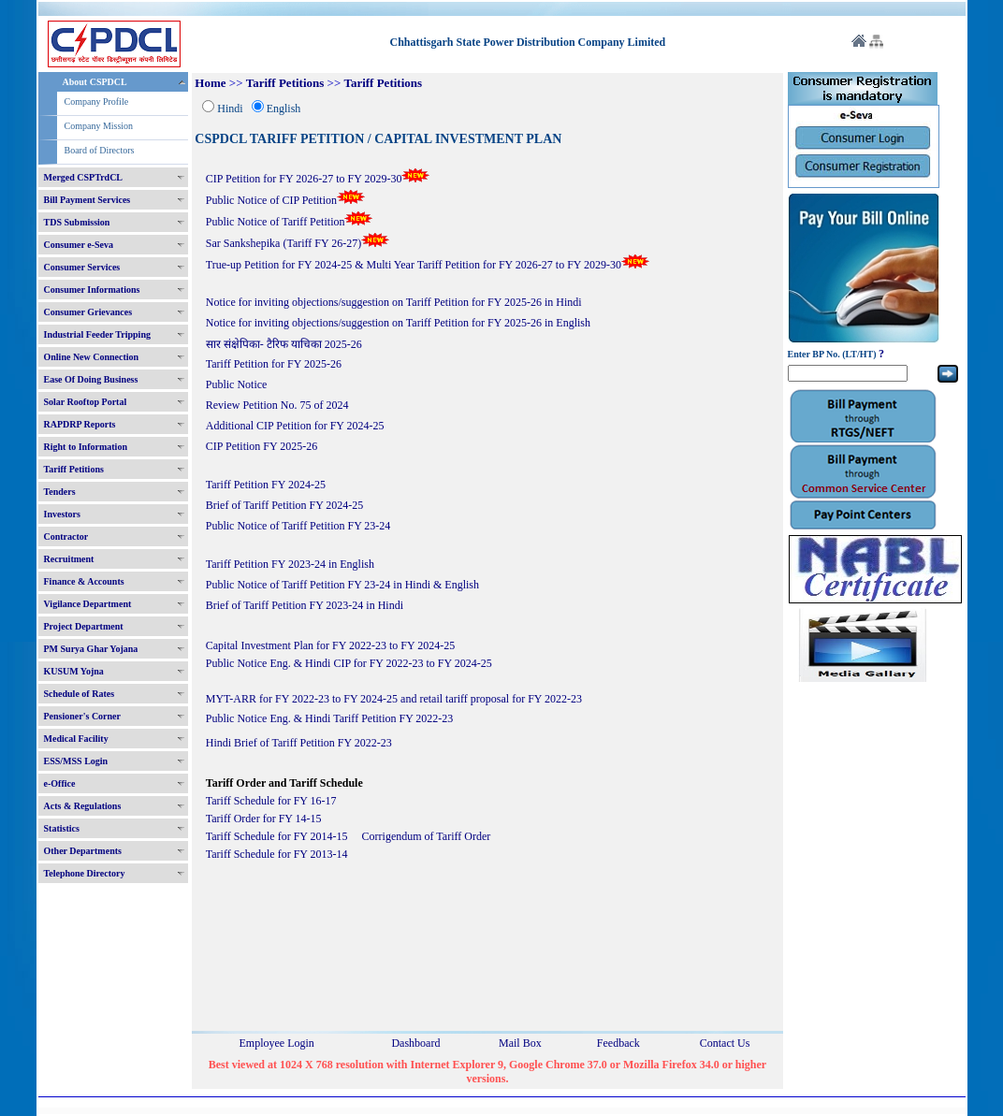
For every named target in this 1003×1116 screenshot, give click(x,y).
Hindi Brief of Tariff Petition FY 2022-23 (299, 742)
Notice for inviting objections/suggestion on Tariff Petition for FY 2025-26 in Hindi (394, 302)
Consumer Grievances (88, 312)
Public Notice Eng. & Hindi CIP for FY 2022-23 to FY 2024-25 (349, 663)
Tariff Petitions (74, 469)
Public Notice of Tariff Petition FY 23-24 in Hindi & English (342, 584)
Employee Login (277, 1043)
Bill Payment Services (87, 200)
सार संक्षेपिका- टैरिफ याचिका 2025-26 (284, 344)
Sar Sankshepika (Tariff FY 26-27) (297, 243)
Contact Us (725, 1043)
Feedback (618, 1043)
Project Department (84, 626)
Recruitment (69, 559)
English (284, 108)
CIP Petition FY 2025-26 (261, 446)
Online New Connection (91, 357)
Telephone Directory (84, 873)
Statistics (62, 828)
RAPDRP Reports (80, 424)
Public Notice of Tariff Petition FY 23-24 (298, 525)
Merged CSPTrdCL (84, 177)
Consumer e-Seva (79, 244)
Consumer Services (82, 267)
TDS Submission (77, 222)
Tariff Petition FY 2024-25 (266, 484)
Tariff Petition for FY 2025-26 (274, 363)
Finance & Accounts (84, 581)
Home (210, 83)
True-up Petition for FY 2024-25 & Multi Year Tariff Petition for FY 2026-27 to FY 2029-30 (427, 264)
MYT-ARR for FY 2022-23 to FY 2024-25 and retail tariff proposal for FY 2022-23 (394, 698)
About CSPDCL (95, 82)
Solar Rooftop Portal (85, 402)
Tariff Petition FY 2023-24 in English (290, 564)
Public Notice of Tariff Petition (289, 221)
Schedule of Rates (79, 693)
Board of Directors (100, 150)
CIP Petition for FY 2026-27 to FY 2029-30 (318, 178)
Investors (62, 514)
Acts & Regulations (83, 806)
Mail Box (520, 1043)
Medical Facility (76, 738)
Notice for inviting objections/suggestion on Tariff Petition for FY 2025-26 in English (398, 322)
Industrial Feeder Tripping (97, 334)
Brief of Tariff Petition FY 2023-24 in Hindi (304, 605)
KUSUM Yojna (74, 671)
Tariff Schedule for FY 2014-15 (277, 836)
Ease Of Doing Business (91, 379)
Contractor (66, 536)
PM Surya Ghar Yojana (91, 649)
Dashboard (415, 1043)
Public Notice (237, 384)
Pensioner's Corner (83, 716)
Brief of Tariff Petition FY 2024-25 (285, 505)
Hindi (229, 108)
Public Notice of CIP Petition (285, 200)
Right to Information (85, 447)
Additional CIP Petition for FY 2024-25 (295, 425)
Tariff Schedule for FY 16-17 (271, 800)
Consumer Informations (92, 289)
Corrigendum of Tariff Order (426, 836)
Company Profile (97, 101)
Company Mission (99, 126)
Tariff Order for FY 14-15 (264, 818)
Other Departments (83, 851)
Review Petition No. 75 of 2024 (277, 405)
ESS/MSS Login (76, 761)
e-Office (60, 783)
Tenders (60, 491)
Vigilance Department (88, 604)
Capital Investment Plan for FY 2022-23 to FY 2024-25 (332, 645)
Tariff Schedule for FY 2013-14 (277, 854)
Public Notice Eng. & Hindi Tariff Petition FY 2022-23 (330, 718)
